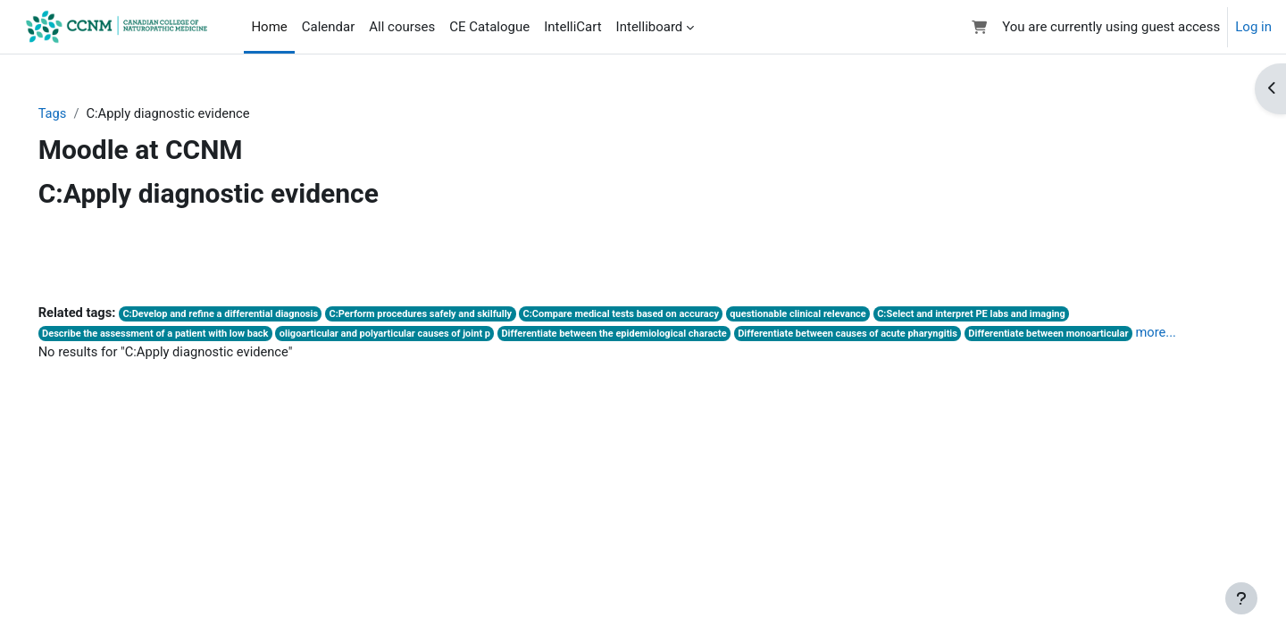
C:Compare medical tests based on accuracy (659, 315)
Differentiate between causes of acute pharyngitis (891, 335)
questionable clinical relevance (840, 315)
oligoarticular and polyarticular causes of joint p (418, 335)
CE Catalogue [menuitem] (489, 27)
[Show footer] (1241, 598)
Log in (1253, 27)
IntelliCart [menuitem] (572, 27)
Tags (77, 113)
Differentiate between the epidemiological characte (653, 335)
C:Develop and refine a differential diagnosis (250, 315)
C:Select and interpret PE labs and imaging (1018, 315)
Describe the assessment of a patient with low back (183, 335)
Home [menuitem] (269, 27)
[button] (980, 27)
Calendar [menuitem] (328, 27)
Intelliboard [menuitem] (649, 27)
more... (83, 354)
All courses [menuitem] (402, 27)
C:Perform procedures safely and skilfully (454, 315)
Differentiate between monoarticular (1097, 335)
